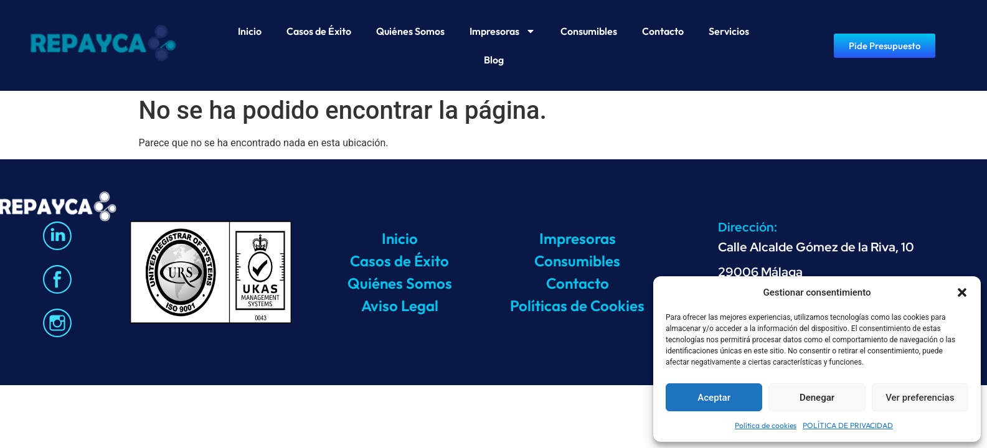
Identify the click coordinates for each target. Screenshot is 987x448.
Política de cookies (765, 425)
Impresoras (503, 31)
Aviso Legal (399, 305)
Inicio (250, 31)
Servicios (729, 31)
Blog (494, 60)
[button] (962, 292)
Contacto (663, 31)
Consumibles (588, 31)
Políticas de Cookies (577, 305)
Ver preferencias (919, 397)
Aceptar (713, 397)
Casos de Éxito (318, 31)
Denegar (817, 397)
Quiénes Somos (410, 31)
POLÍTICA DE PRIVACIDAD (848, 425)
